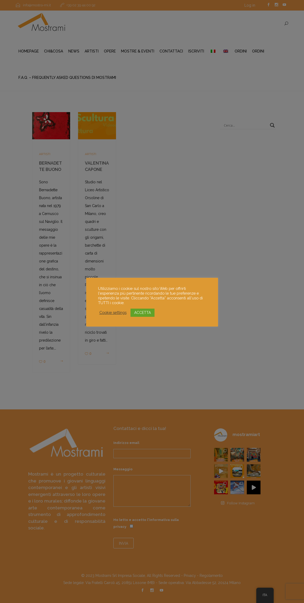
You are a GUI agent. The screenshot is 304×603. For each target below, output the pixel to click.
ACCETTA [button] (142, 312)
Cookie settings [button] (113, 312)
